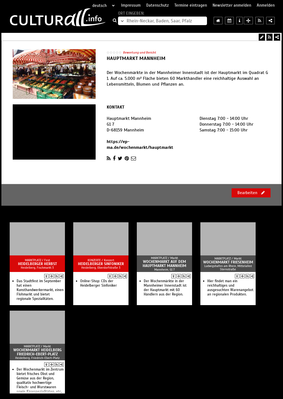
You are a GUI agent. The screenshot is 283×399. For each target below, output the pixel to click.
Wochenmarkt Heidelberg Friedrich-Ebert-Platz (37, 352)
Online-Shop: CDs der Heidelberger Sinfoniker (98, 283)
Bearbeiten (251, 192)
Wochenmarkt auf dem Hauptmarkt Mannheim (164, 264)
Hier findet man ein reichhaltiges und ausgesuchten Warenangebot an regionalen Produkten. (230, 288)
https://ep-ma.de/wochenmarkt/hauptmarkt (140, 144)
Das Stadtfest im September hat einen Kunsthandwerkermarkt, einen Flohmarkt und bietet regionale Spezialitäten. (40, 290)
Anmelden (266, 5)
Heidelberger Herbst (37, 264)
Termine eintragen (190, 5)
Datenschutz (157, 5)
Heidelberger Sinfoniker (101, 264)
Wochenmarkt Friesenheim (228, 262)
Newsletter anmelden (232, 5)
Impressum (131, 5)
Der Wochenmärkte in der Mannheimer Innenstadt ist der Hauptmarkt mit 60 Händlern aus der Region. (165, 288)
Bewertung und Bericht (139, 52)
